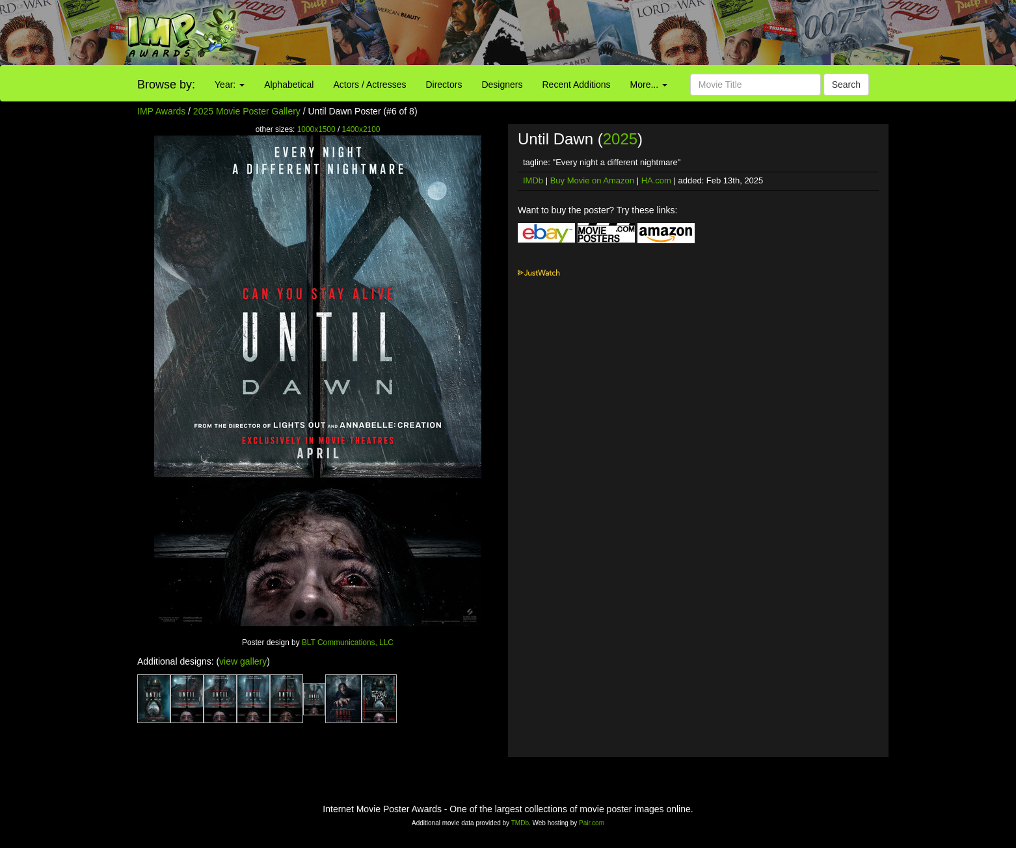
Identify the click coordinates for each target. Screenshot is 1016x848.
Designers (501, 84)
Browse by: (166, 84)
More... (648, 84)
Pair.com (591, 823)
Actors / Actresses (369, 84)
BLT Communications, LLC (348, 642)
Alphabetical (289, 84)
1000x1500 (316, 129)
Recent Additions (576, 84)
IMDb (533, 180)
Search (846, 84)
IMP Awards (161, 111)
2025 (620, 139)
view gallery (243, 661)
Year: (230, 84)
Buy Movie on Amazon (592, 180)
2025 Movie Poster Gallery (247, 111)
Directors (443, 84)
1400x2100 (361, 129)
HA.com (656, 180)
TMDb (520, 823)
